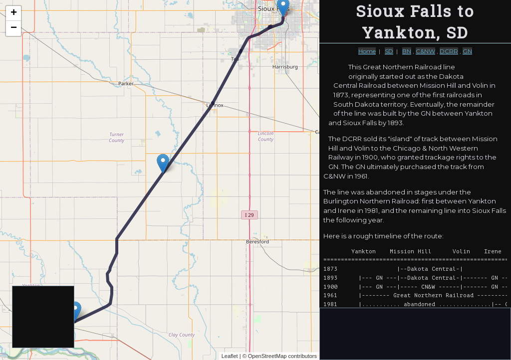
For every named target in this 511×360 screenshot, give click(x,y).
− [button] (13, 28)
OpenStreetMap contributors (282, 356)
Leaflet (230, 356)
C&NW (425, 51)
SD (389, 51)
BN (406, 51)
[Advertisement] (43, 317)
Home (367, 51)
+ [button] (13, 13)
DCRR (449, 51)
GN (467, 51)
